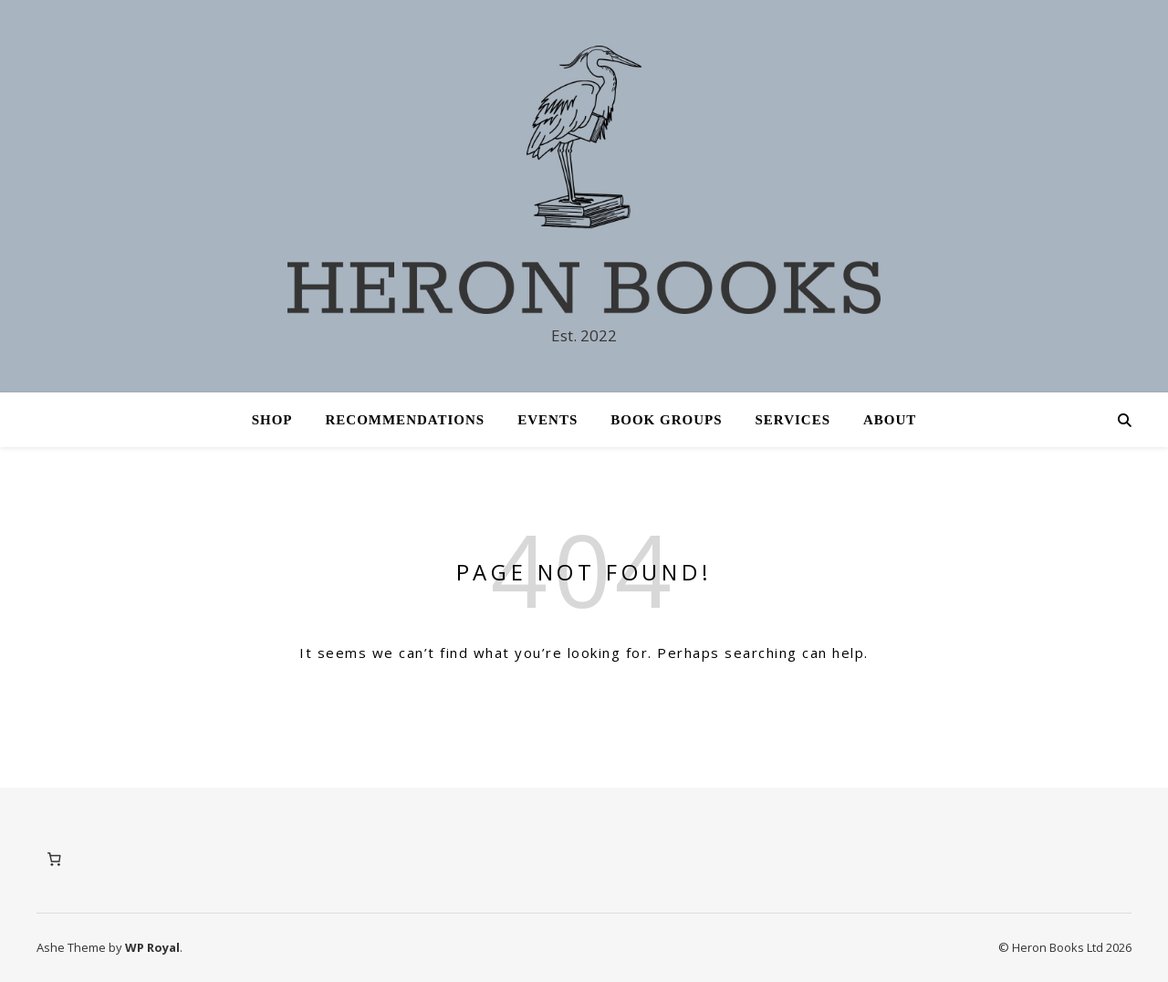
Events (547, 420)
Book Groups (666, 420)
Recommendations (405, 420)
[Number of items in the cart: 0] (53, 859)
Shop (272, 420)
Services (793, 420)
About (889, 420)
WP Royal (152, 947)
